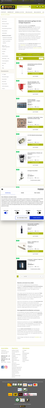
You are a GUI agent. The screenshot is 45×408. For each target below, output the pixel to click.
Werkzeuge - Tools (5, 58)
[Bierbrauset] (10, 12)
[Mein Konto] (40, 6)
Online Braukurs (5, 86)
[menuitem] (24, 7)
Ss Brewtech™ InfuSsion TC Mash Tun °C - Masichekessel (35, 260)
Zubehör (4, 42)
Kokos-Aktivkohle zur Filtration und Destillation (35, 153)
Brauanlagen (4, 26)
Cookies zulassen (36, 217)
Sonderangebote (5, 60)
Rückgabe (14, 356)
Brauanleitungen (5, 76)
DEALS (3, 53)
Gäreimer (35, 47)
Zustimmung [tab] (7, 192)
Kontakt (13, 353)
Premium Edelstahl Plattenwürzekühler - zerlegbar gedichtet (34, 101)
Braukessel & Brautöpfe (7, 37)
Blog (3, 68)
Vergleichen (30, 71)
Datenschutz (14, 358)
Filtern (19, 54)
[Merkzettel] (37, 6)
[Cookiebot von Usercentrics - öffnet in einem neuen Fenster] (38, 189)
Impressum (14, 363)
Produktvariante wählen (35, 180)
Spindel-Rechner (15, 371)
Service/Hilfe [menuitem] (40, 3)
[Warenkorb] (43, 6)
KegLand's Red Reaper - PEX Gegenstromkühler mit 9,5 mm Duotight (34, 83)
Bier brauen (4, 19)
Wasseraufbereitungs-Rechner (16, 376)
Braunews (4, 63)
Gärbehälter (4, 33)
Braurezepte (4, 83)
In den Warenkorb (35, 73)
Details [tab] (22, 192)
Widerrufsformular (15, 360)
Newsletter (24, 358)
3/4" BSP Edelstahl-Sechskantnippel (35, 135)
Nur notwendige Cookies (22, 217)
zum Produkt (35, 76)
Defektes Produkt (15, 350)
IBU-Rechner (14, 365)
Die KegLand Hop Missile (33, 170)
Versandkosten (20, 381)
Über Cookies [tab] (37, 192)
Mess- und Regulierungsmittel (6, 46)
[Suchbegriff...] (24, 6)
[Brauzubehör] (37, 12)
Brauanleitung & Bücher (7, 28)
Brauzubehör (4, 30)
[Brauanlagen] (29, 12)
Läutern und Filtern (6, 41)
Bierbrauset (4, 21)
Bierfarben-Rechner (16, 364)
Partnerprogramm (15, 351)
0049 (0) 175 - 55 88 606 (29, 0)
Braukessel (39, 47)
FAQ (3, 65)
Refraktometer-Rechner (16, 370)
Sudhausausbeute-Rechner (15, 373)
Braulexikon (4, 79)
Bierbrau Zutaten (5, 23)
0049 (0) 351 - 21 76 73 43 (17, 0)
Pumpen (3, 51)
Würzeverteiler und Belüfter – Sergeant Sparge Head (33, 224)
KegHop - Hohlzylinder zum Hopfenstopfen (33, 242)
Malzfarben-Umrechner (16, 368)
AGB (12, 361)
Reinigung (4, 49)
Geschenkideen (5, 56)
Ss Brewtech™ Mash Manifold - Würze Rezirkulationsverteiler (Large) (35, 118)
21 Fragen (4, 74)
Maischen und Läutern (6, 35)
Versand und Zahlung (16, 354)
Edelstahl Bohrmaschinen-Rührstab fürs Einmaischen (35, 65)
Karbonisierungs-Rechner (17, 367)
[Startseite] (4, 12)
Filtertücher (23, 45)
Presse (3, 88)
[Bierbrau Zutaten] (19, 12)
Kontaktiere (37, 337)
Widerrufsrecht (15, 357)
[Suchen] (29, 6)
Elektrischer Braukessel (7, 39)
